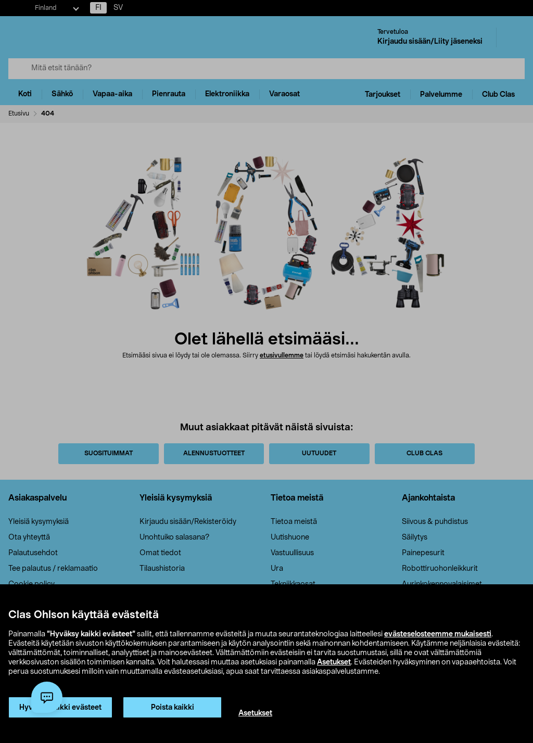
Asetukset (334, 662)
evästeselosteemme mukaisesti (437, 634)
